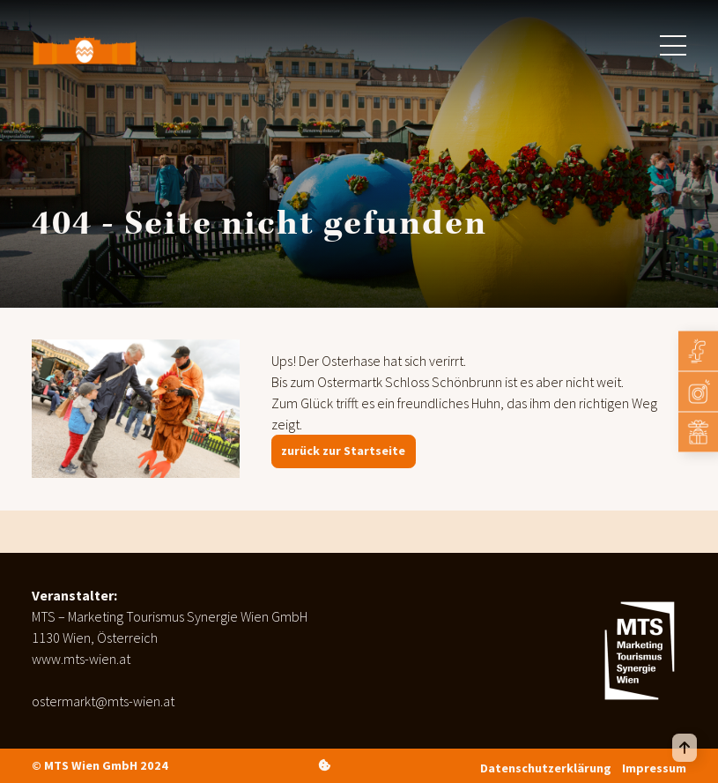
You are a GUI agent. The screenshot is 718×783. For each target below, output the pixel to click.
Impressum (654, 768)
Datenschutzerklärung (545, 768)
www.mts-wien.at (81, 658)
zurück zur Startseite (343, 451)
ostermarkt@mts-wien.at (103, 701)
